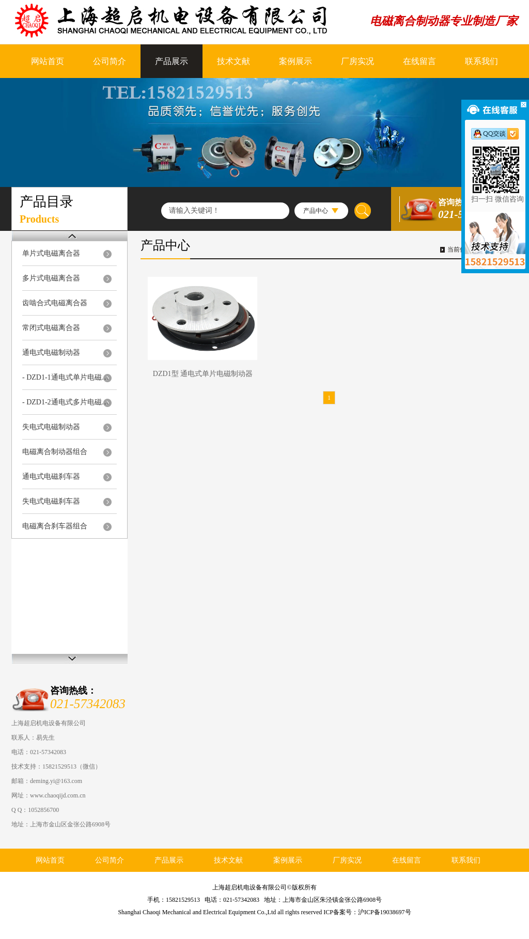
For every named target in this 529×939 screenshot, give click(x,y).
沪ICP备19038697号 (384, 912)
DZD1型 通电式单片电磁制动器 (203, 374)
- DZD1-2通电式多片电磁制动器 (67, 402)
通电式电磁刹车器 (51, 476)
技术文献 (233, 61)
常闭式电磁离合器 (51, 328)
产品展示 (171, 61)
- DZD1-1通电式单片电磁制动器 (67, 377)
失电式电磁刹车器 (51, 501)
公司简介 (109, 61)
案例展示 (295, 61)
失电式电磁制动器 (51, 427)
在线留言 (419, 61)
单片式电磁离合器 (51, 253)
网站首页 (47, 61)
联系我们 (481, 61)
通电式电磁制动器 (51, 352)
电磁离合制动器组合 (54, 452)
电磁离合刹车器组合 (54, 526)
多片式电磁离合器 (51, 278)
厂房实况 (357, 61)
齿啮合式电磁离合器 (54, 303)
